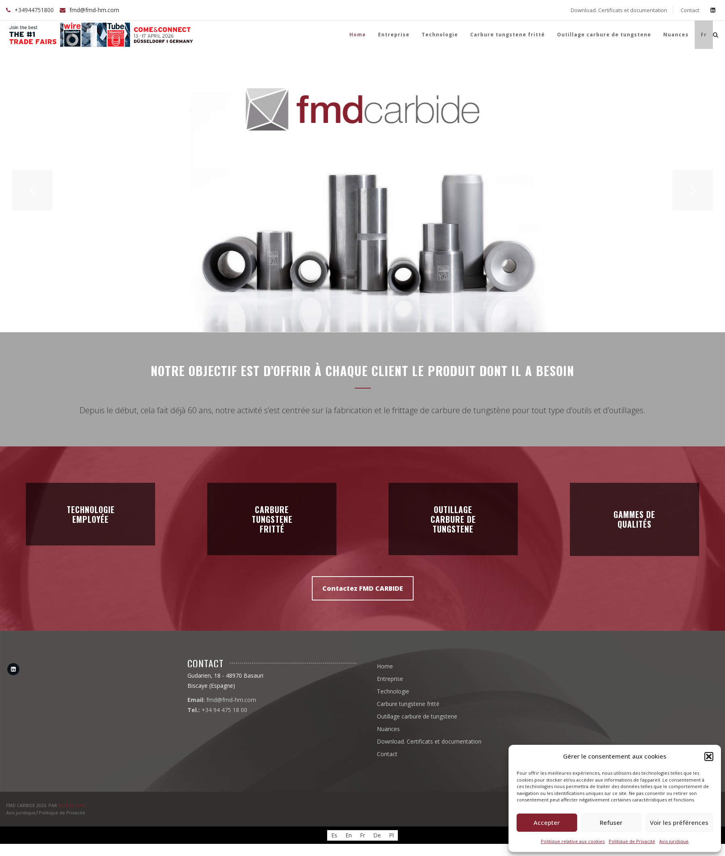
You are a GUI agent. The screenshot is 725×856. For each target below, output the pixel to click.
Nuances (676, 34)
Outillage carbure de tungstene (604, 34)
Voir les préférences (679, 822)
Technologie (440, 34)
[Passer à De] (377, 835)
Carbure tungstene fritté (507, 34)
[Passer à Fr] (362, 835)
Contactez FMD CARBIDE (362, 588)
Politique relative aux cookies (573, 841)
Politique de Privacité (632, 841)
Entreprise (394, 34)
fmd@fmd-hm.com (94, 10)
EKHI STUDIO (72, 805)
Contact (689, 10)
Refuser (611, 822)
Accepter (547, 822)
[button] (709, 756)
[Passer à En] (348, 835)
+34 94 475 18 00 (224, 710)
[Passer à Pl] (391, 835)
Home (357, 34)
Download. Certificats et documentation (618, 10)
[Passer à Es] (334, 835)
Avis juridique (674, 841)
